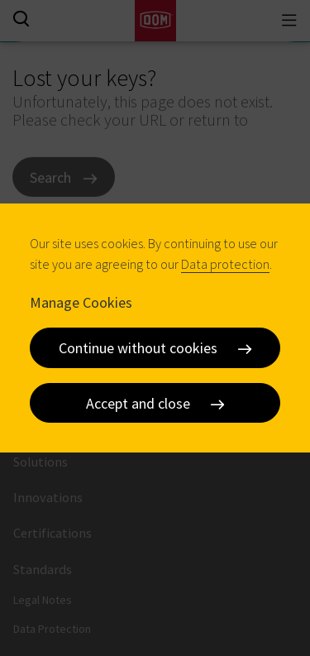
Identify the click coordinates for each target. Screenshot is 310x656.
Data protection (225, 264)
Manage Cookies (81, 301)
